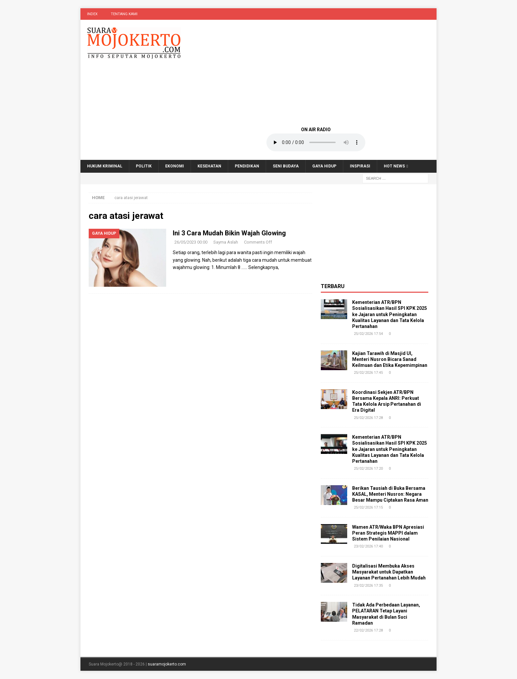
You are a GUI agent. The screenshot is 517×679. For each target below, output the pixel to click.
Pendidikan (247, 166)
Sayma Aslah (225, 242)
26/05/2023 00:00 (190, 242)
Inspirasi (360, 166)
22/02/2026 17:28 (368, 630)
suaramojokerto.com (167, 664)
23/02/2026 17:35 (368, 585)
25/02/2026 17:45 (368, 372)
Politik (144, 166)
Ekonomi (174, 166)
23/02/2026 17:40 (368, 546)
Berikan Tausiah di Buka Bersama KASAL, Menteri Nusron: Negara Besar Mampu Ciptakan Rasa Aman (390, 494)
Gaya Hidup (324, 166)
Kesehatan (209, 166)
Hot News (394, 166)
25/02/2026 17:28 (368, 418)
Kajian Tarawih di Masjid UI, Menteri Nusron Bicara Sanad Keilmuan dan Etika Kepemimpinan (389, 359)
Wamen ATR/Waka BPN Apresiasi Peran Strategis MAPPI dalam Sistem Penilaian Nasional (388, 533)
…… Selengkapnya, (260, 267)
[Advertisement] (316, 72)
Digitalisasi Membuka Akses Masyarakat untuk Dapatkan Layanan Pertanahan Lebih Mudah (389, 571)
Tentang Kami (124, 14)
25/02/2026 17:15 (368, 507)
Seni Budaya (286, 166)
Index (92, 14)
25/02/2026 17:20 (368, 468)
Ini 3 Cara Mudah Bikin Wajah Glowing (229, 233)
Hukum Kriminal (104, 166)
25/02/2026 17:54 (368, 334)
